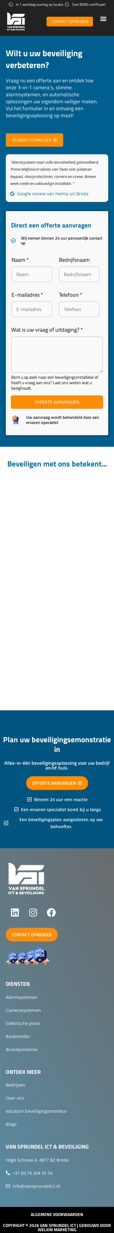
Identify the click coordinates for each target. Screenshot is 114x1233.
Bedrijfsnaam (74, 259)
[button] (103, 18)
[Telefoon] (79, 309)
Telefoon (70, 294)
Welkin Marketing (57, 1229)
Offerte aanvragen (57, 402)
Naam (20, 259)
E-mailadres (27, 294)
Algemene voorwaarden (57, 1214)
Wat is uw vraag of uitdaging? (47, 329)
